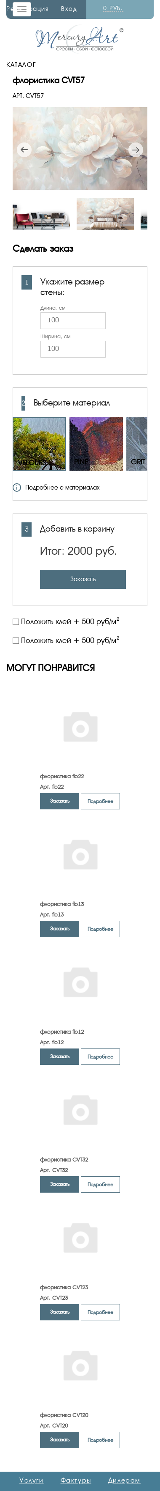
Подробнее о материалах (56, 487)
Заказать (83, 579)
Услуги (31, 1480)
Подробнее (100, 801)
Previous (24, 149)
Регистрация (27, 9)
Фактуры (76, 1480)
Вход (69, 9)
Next (135, 149)
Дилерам (124, 1480)
